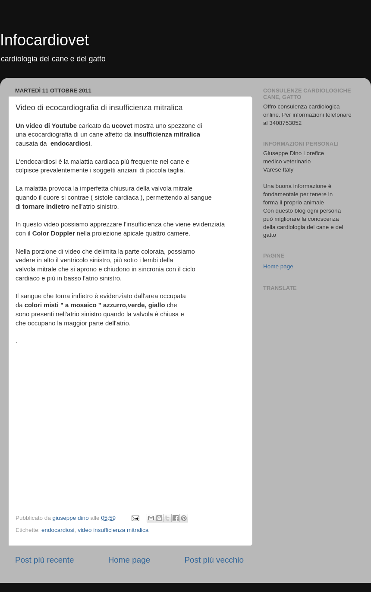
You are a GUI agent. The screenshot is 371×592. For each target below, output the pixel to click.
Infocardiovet (44, 40)
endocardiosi (58, 530)
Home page (129, 559)
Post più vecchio (214, 559)
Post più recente (44, 559)
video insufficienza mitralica (113, 530)
